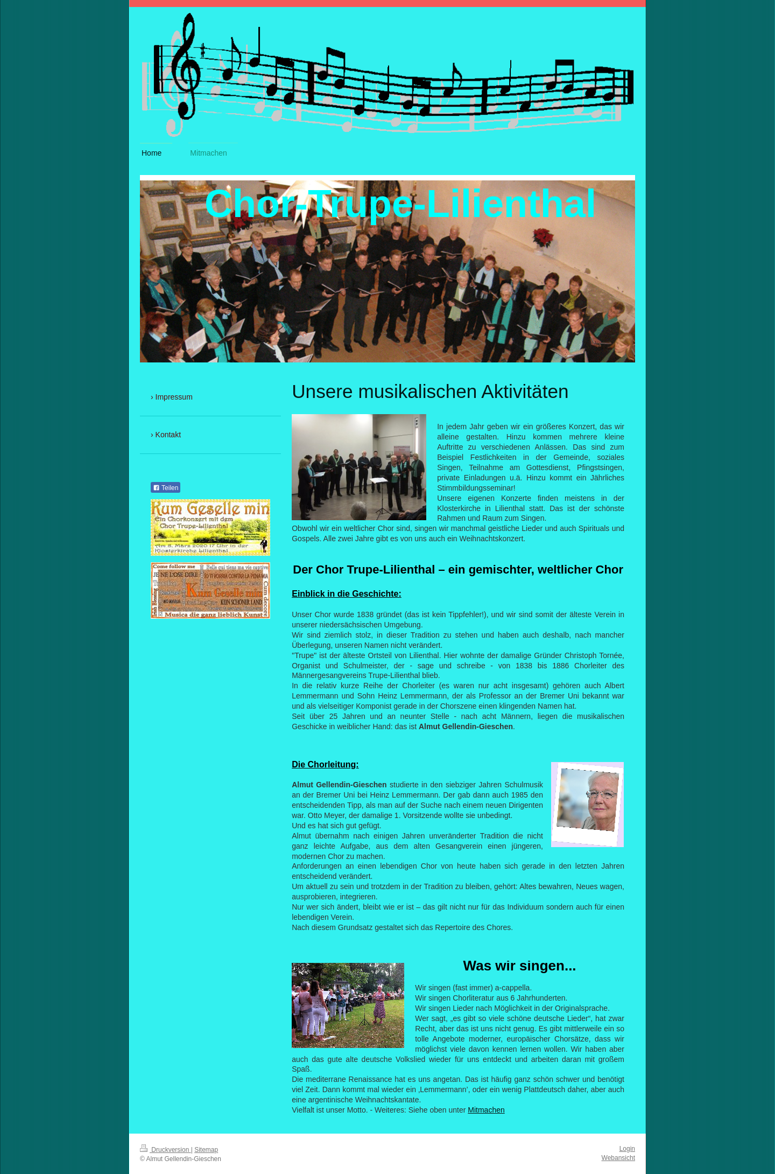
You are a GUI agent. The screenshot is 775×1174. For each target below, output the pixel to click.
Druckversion (165, 1150)
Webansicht (618, 1158)
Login (627, 1148)
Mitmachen (486, 1110)
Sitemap (206, 1150)
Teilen (165, 488)
